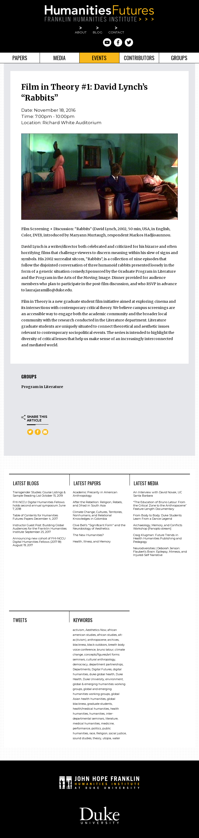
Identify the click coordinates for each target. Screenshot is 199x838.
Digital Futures (102, 669)
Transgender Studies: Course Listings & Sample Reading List (39, 493)
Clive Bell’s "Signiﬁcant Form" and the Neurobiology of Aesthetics (99, 526)
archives (113, 640)
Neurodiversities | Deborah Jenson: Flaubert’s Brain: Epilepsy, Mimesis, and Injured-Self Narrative (160, 551)
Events (99, 58)
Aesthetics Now (96, 630)
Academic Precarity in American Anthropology (95, 493)
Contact (116, 32)
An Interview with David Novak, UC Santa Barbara (157, 493)
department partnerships (106, 664)
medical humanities (86, 723)
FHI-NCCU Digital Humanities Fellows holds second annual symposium (39, 503)
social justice (117, 733)
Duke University (93, 679)
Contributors (139, 58)
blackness (79, 644)
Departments (81, 669)
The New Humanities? (88, 535)
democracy (80, 664)
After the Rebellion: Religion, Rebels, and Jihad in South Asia (97, 503)
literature (111, 718)
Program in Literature (42, 386)
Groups (179, 58)
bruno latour (105, 649)
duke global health (102, 674)
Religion (102, 733)
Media (59, 58)
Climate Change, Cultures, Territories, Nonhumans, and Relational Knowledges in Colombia (97, 515)
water (116, 738)
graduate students (99, 704)
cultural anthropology (100, 659)
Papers (19, 58)
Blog (97, 32)
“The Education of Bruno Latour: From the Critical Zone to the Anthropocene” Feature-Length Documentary (160, 505)
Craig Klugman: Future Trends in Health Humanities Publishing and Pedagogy (157, 538)
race (92, 733)
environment (114, 679)
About (81, 32)
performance (81, 728)
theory (97, 738)
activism (78, 630)
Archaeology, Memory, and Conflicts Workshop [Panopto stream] (157, 526)
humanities (97, 713)
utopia (107, 738)
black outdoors (97, 644)
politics (96, 728)
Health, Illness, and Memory (92, 541)
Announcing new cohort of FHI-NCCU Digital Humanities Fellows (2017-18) (39, 540)
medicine (107, 723)
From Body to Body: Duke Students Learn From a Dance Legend (157, 516)
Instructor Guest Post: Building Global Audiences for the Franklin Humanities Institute (40, 528)
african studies (107, 635)
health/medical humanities (91, 708)
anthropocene (97, 640)
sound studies (82, 738)
